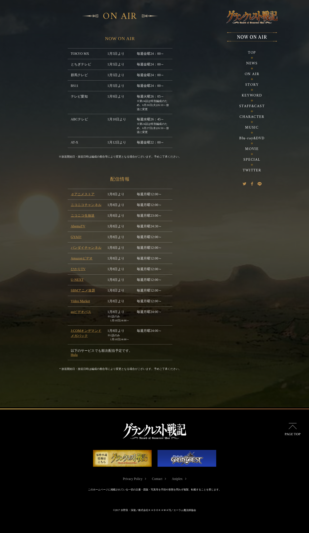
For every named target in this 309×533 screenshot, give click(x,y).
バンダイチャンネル (86, 247)
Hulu (74, 354)
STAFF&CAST (252, 106)
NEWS (252, 63)
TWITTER (252, 170)
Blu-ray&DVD (252, 138)
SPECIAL (251, 159)
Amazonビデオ (82, 257)
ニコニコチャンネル (86, 204)
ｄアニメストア (83, 193)
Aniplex (177, 479)
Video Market (80, 300)
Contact (157, 479)
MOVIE (252, 149)
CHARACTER (251, 117)
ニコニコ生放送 (83, 214)
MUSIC (252, 127)
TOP (252, 53)
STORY (252, 85)
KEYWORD (252, 95)
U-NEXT (77, 279)
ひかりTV (78, 268)
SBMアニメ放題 (83, 289)
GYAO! (76, 236)
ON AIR (252, 74)
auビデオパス (81, 311)
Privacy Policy (132, 479)
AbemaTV (78, 225)
